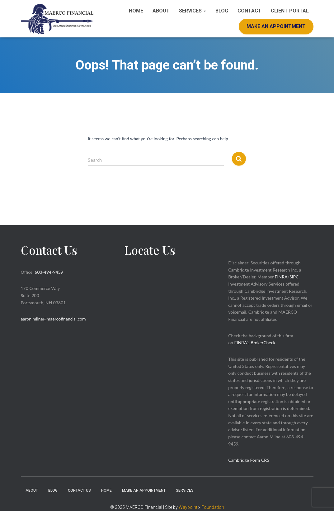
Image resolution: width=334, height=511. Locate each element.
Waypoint (188, 507)
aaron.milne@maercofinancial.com (53, 318)
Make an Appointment (276, 26)
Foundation (212, 507)
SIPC (294, 276)
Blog (221, 11)
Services (192, 11)
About (161, 11)
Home (136, 11)
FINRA (281, 276)
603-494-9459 (49, 272)
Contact (249, 11)
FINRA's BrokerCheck (254, 342)
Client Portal (290, 11)
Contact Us (79, 490)
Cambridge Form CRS (248, 460)
